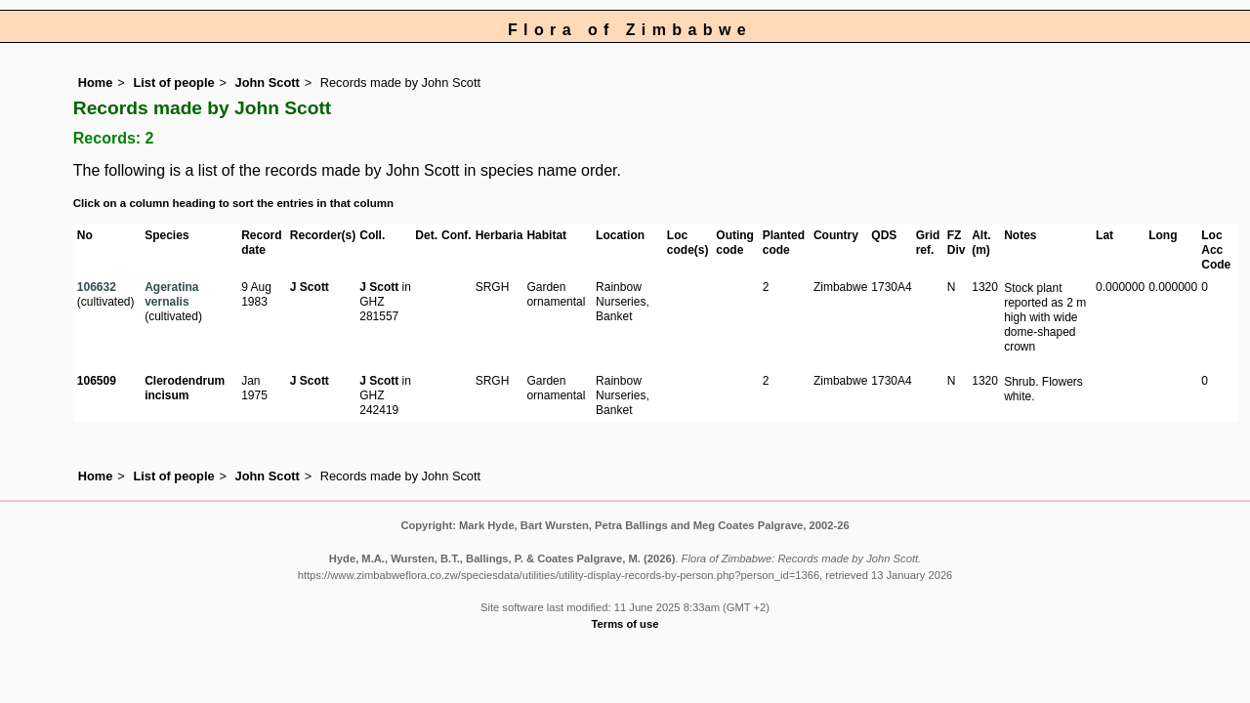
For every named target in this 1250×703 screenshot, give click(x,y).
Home (95, 82)
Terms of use (625, 624)
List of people (173, 82)
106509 (96, 381)
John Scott (267, 82)
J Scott (309, 287)
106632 (96, 287)
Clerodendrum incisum (185, 388)
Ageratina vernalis (171, 294)
